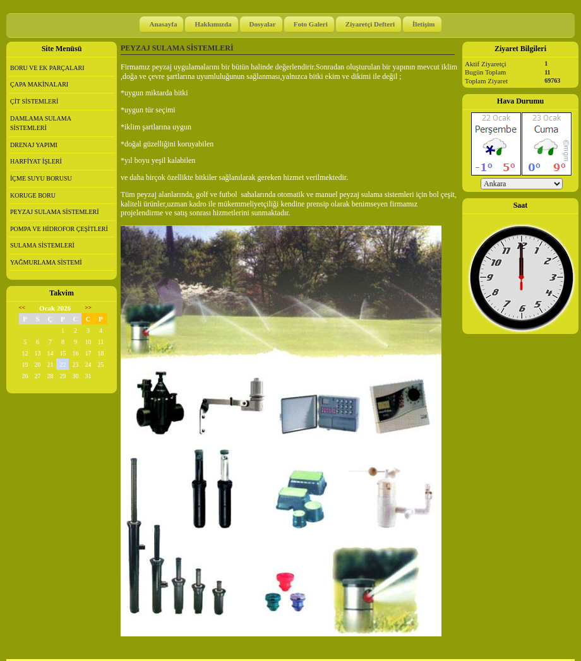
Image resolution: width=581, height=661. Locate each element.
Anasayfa (163, 24)
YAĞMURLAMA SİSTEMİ (46, 262)
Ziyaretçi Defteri (370, 24)
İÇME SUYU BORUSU (41, 178)
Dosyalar (262, 24)
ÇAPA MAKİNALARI (39, 84)
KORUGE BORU (33, 195)
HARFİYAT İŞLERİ (36, 161)
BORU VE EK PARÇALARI (47, 67)
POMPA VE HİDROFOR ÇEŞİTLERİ (59, 228)
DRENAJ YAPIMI (33, 144)
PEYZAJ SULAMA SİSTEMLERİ (54, 211)
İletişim (423, 24)
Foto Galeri (311, 24)
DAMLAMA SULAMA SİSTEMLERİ (40, 123)
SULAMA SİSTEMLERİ (42, 245)
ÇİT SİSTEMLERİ (34, 101)
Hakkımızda (213, 24)
